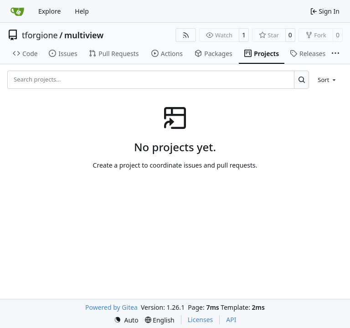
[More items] (335, 54)
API (231, 319)
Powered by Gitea (111, 307)
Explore (49, 11)
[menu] (327, 79)
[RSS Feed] (185, 35)
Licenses (200, 319)
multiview (83, 35)
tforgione (40, 35)
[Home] (17, 11)
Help (82, 11)
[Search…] (301, 80)
